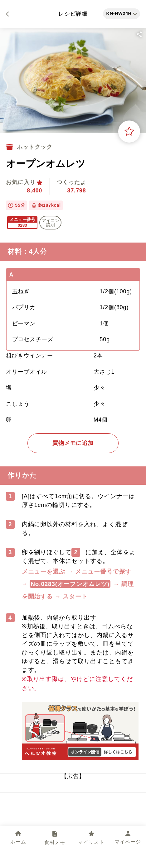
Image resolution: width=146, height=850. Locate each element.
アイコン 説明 (50, 222)
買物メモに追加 (73, 443)
